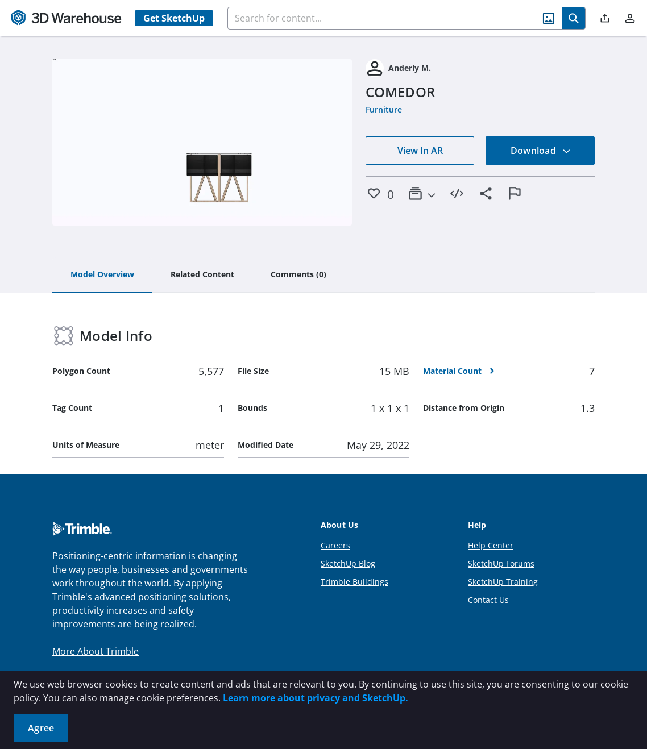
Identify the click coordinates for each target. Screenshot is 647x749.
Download (541, 150)
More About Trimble (95, 651)
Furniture (384, 109)
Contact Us (488, 599)
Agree (41, 728)
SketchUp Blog (348, 563)
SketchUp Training (503, 581)
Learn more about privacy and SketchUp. (315, 698)
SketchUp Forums (501, 563)
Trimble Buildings (354, 581)
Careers (335, 545)
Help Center (490, 545)
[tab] (102, 275)
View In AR (420, 150)
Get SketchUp (174, 18)
